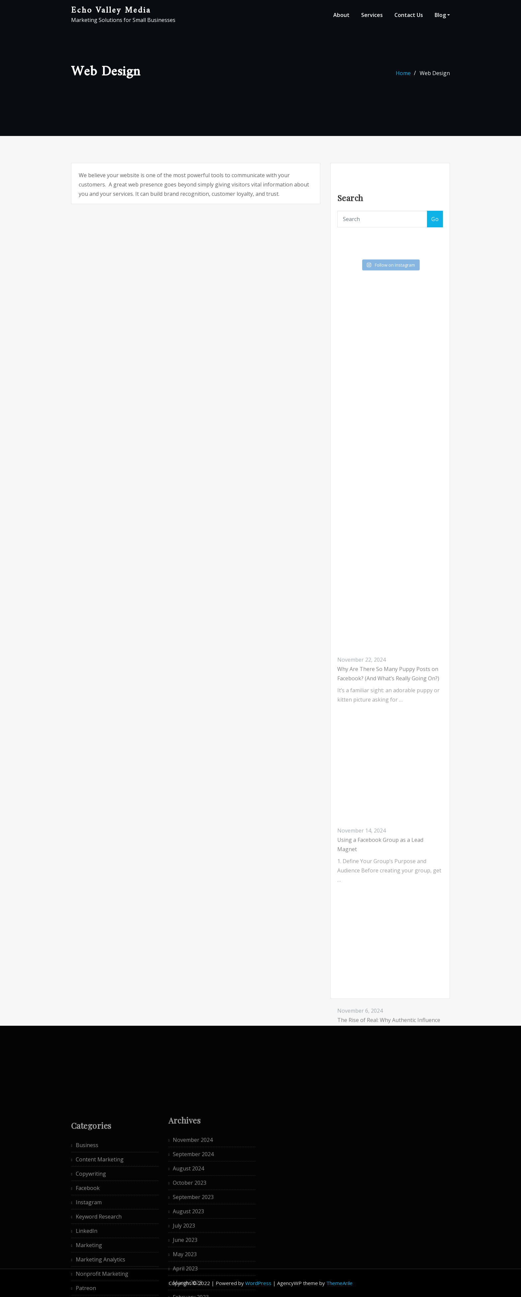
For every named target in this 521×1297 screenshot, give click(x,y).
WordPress (258, 1283)
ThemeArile (339, 1283)
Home (403, 74)
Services (372, 15)
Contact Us (408, 15)
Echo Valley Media (111, 10)
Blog (442, 15)
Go (435, 222)
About (341, 15)
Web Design (435, 74)
